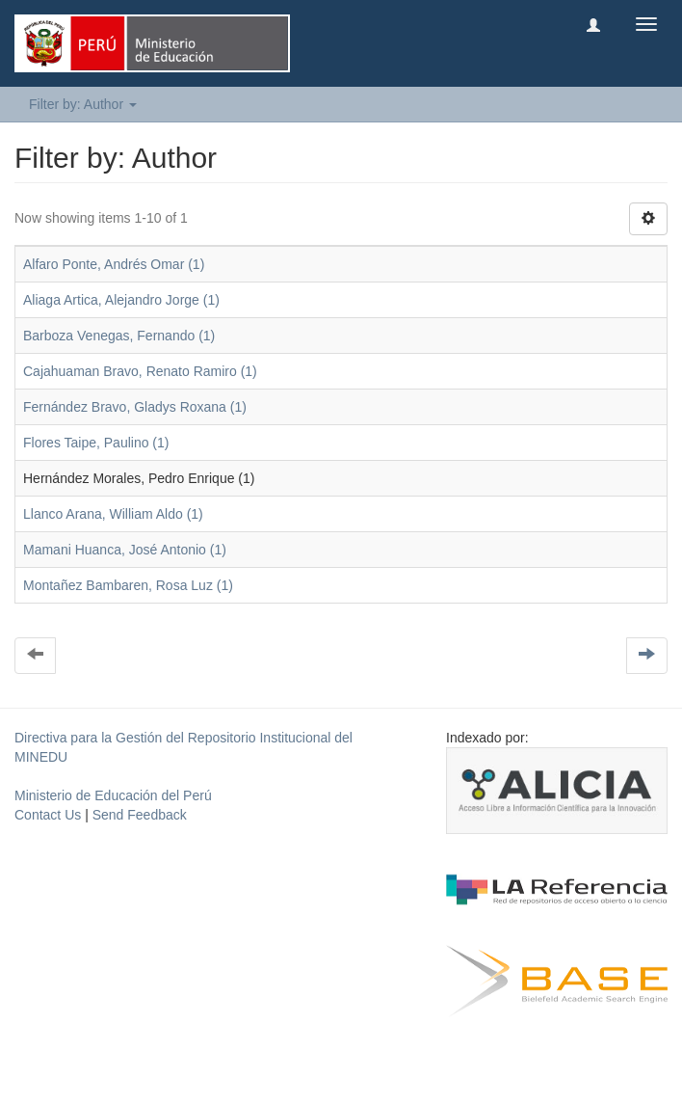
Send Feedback (139, 814)
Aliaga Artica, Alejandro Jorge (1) (121, 300)
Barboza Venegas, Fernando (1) (119, 335)
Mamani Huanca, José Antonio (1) (124, 549)
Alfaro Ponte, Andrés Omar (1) (113, 264)
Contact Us (47, 814)
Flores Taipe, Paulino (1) (96, 442)
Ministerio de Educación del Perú (113, 795)
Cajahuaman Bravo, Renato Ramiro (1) (140, 371)
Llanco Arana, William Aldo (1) (113, 514)
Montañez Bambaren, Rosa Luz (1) (128, 585)
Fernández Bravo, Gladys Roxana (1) (135, 407)
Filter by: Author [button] (83, 104)
